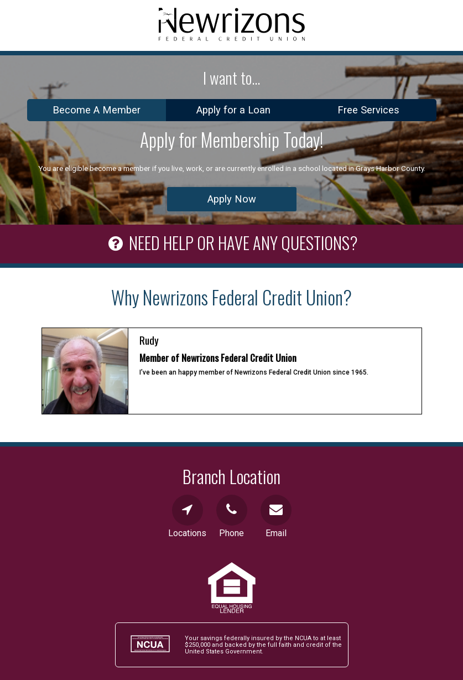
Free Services (368, 110)
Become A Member (97, 110)
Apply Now (231, 199)
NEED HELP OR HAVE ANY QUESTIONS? (231, 241)
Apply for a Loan (233, 110)
